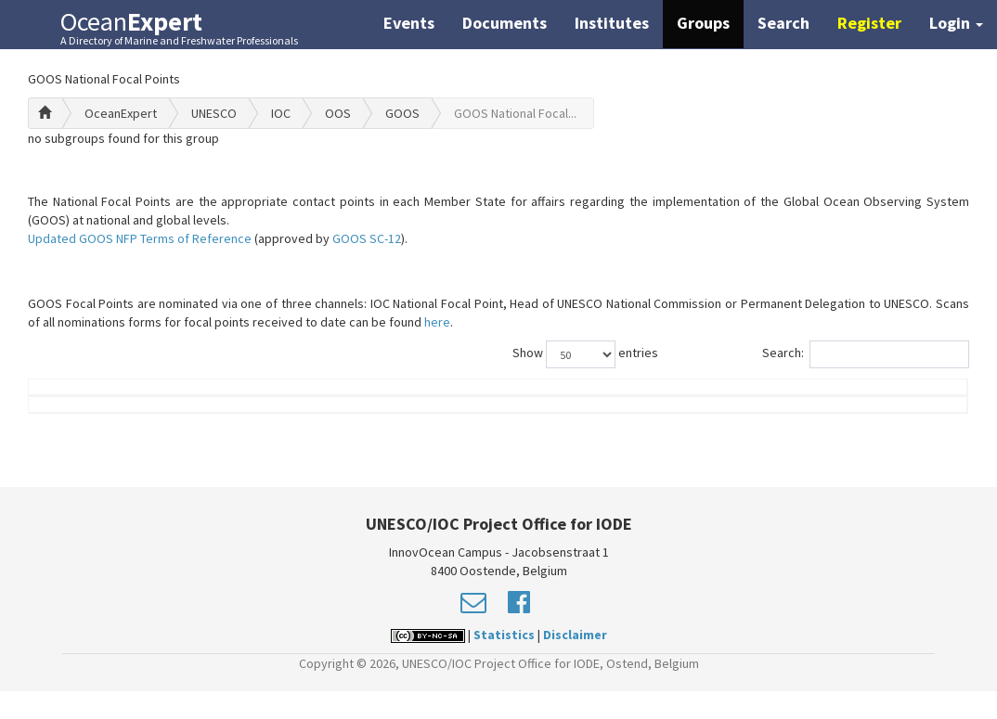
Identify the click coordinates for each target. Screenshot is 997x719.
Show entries (585, 354)
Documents (504, 22)
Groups (703, 22)
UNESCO (214, 113)
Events (408, 22)
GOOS (402, 113)
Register (869, 22)
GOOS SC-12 (366, 238)
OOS (338, 113)
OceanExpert (120, 113)
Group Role (728, 414)
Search (783, 22)
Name (101, 414)
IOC (281, 113)
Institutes (612, 22)
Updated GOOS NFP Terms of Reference (140, 238)
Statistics (504, 662)
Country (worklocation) (880, 405)
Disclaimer (575, 662)
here (437, 322)
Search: (865, 354)
